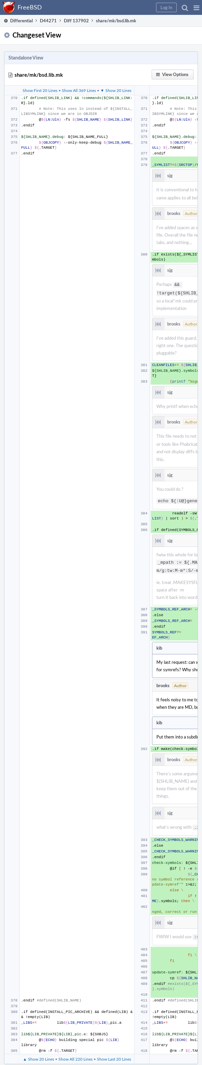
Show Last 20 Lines (114, 1053)
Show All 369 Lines (79, 90)
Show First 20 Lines (40, 90)
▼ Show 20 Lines (115, 90)
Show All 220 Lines (75, 1053)
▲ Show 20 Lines (38, 1053)
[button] (196, 7)
